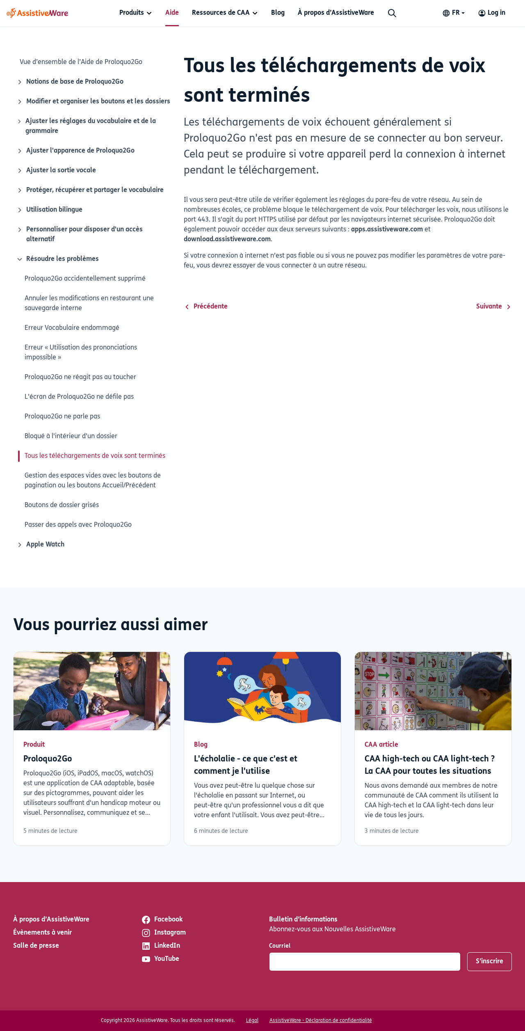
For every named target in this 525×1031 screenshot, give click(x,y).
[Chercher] (392, 13)
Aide (172, 13)
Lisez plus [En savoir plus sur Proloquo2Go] (92, 749)
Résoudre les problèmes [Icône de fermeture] (57, 259)
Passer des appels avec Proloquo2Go (78, 525)
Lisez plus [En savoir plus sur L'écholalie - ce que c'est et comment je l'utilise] (262, 749)
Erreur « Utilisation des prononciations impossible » (81, 353)
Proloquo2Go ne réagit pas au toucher (80, 377)
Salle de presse (36, 946)
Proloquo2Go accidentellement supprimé (85, 279)
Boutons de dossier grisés (62, 505)
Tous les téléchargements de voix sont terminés (95, 456)
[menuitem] (135, 13)
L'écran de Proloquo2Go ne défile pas (79, 397)
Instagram (163, 933)
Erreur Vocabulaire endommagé (72, 328)
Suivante (494, 307)
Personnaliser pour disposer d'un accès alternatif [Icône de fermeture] (79, 234)
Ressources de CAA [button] (221, 13)
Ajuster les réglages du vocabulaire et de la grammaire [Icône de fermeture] (86, 126)
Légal (252, 1020)
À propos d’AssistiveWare (336, 13)
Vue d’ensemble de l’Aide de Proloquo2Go (81, 62)
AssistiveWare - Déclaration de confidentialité (320, 1020)
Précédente (206, 307)
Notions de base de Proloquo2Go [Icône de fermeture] (69, 82)
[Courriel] (365, 961)
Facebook (162, 920)
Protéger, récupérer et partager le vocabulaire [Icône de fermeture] (90, 190)
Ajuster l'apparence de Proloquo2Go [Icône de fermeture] (75, 151)
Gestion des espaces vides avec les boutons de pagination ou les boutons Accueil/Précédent (93, 481)
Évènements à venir (42, 933)
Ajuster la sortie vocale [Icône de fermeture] (56, 171)
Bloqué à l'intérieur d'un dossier (71, 436)
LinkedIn (160, 946)
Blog (278, 13)
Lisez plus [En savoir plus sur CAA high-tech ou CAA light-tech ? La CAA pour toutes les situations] (433, 749)
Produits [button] (131, 13)
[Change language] (453, 13)
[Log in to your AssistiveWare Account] (491, 13)
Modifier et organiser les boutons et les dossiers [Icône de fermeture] (93, 102)
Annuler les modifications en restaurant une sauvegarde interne (89, 303)
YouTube (160, 959)
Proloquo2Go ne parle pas (62, 417)
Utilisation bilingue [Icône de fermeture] (49, 210)
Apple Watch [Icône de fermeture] (40, 545)
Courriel (279, 946)
